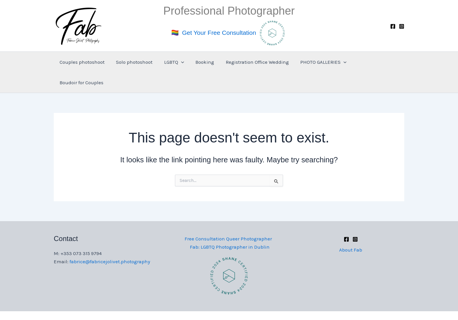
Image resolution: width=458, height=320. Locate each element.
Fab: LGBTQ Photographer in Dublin (230, 226)
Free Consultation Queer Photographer (227, 218)
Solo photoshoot (135, 62)
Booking (203, 62)
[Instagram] (401, 26)
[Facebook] (392, 26)
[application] (181, 62)
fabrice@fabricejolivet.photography (110, 241)
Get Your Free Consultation (219, 32)
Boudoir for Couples (373, 62)
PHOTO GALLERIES (319, 62)
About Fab (350, 229)
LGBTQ (174, 62)
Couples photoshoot (85, 62)
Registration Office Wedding (254, 62)
